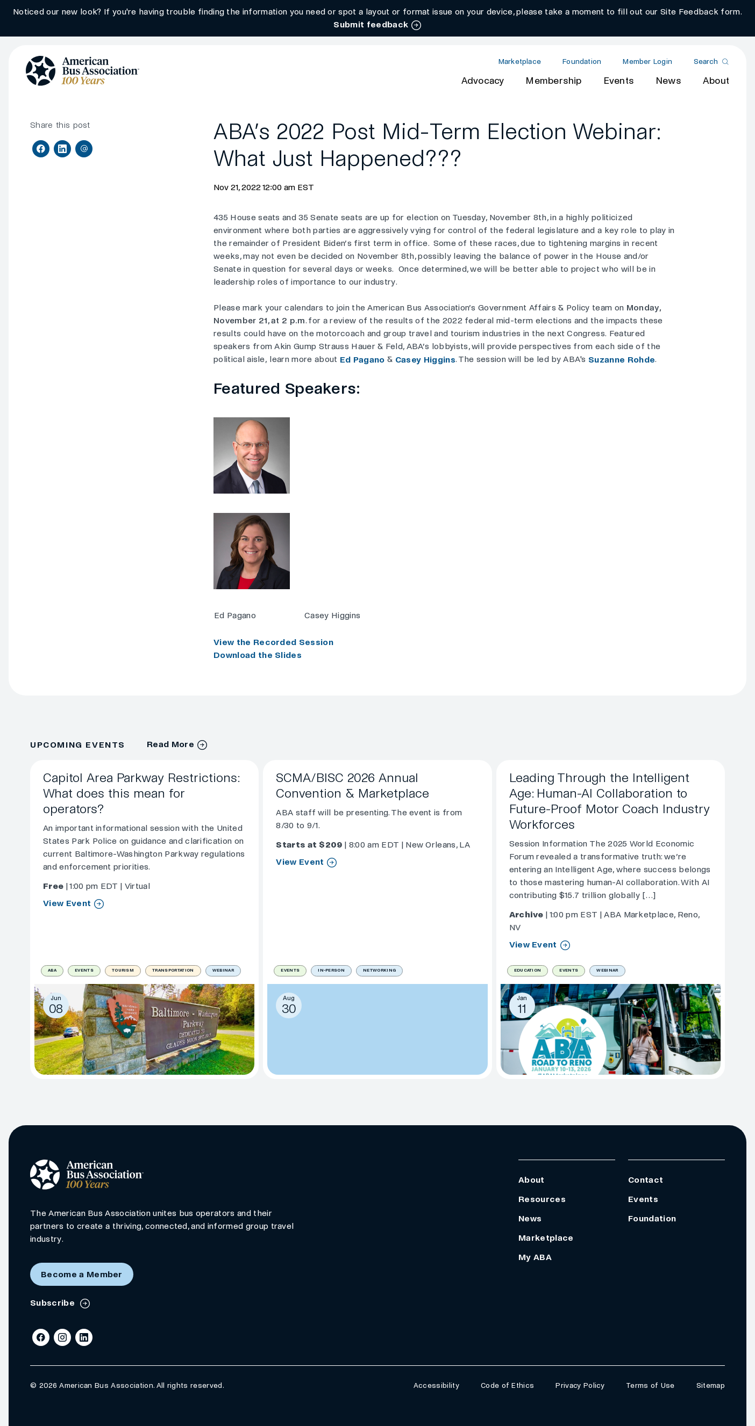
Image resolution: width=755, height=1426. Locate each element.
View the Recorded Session (273, 642)
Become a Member (82, 1274)
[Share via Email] (83, 148)
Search (706, 61)
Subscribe (53, 1302)
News (668, 81)
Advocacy (482, 81)
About (716, 81)
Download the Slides (257, 655)
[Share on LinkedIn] (62, 148)
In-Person (331, 970)
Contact (645, 1179)
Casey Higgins (425, 359)
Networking (379, 970)
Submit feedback (370, 24)
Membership (553, 81)
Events (618, 81)
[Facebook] (40, 1337)
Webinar (223, 970)
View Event (67, 903)
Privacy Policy (579, 1385)
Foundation (581, 61)
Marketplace (519, 61)
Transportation (173, 970)
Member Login (647, 61)
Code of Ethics (507, 1385)
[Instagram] (62, 1337)
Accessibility (436, 1385)
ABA (52, 970)
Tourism (123, 970)
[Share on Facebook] (40, 148)
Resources (542, 1199)
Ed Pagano (362, 359)
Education (528, 970)
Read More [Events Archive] (170, 744)
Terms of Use (650, 1385)
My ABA (535, 1257)
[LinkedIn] (83, 1337)
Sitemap (710, 1385)
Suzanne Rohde (621, 359)
